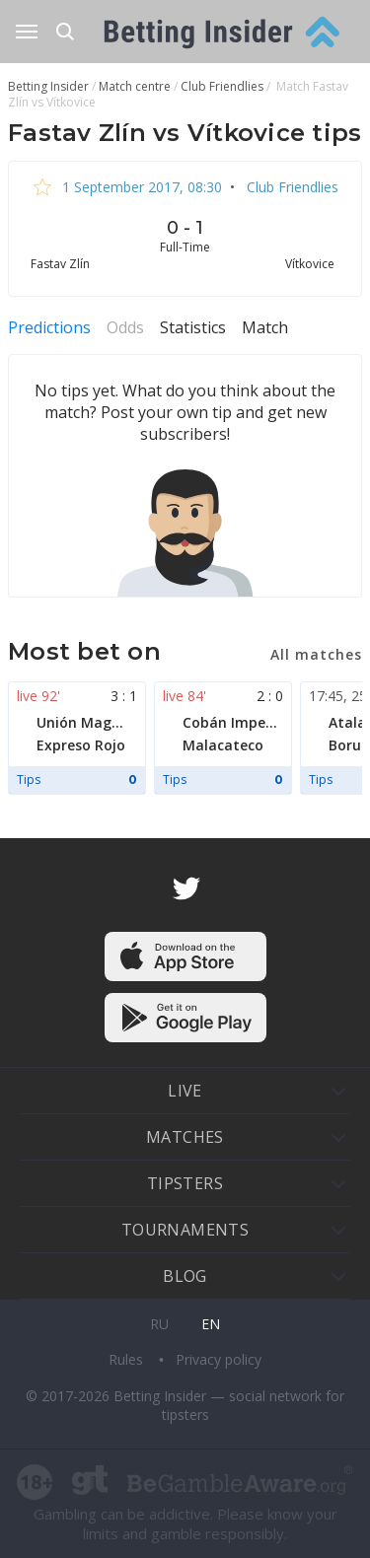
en (210, 1323)
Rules (128, 1359)
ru (159, 1323)
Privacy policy (218, 1359)
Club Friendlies (290, 186)
